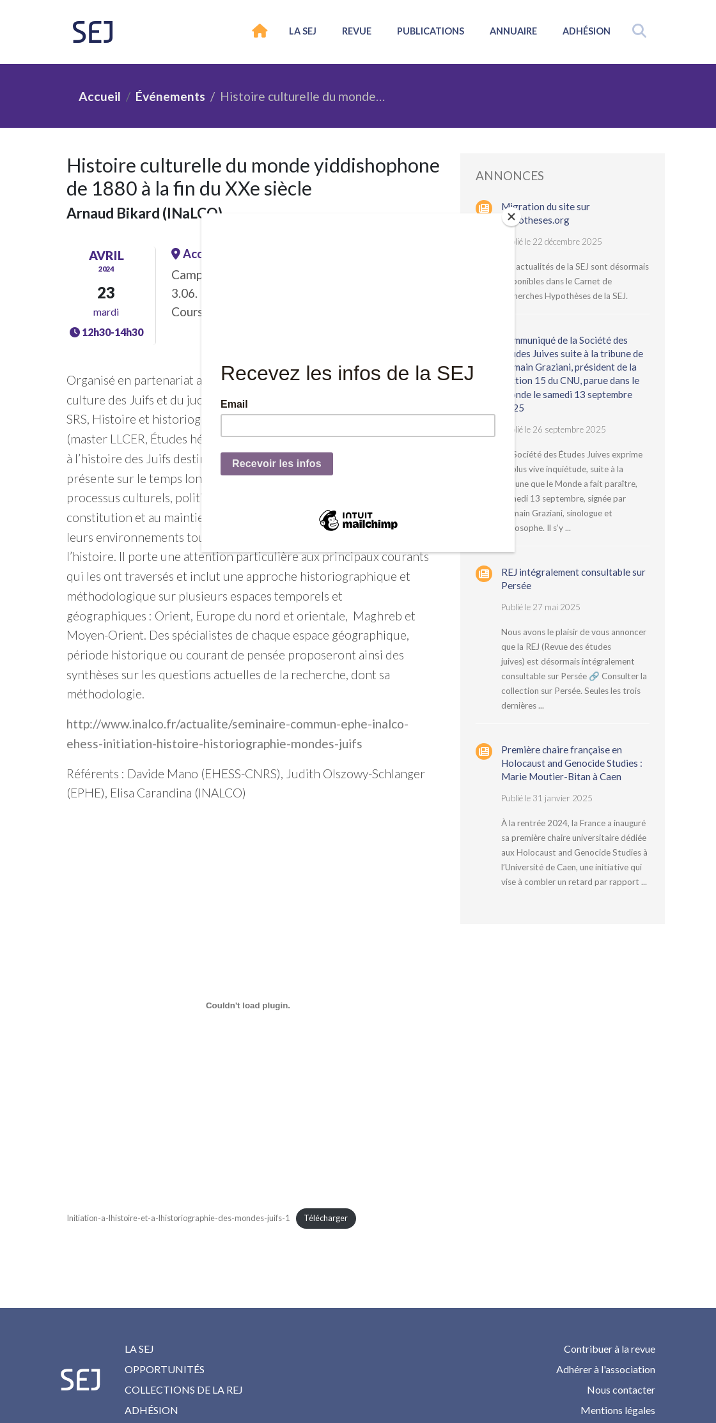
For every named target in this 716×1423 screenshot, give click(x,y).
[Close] (511, 216)
